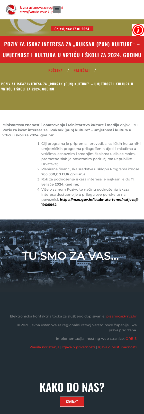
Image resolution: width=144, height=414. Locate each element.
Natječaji (82, 70)
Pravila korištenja (44, 347)
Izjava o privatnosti (78, 347)
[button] (57, 9)
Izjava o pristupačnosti (117, 347)
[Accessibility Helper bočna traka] (138, 30)
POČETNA (55, 70)
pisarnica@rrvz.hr (121, 316)
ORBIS (131, 338)
